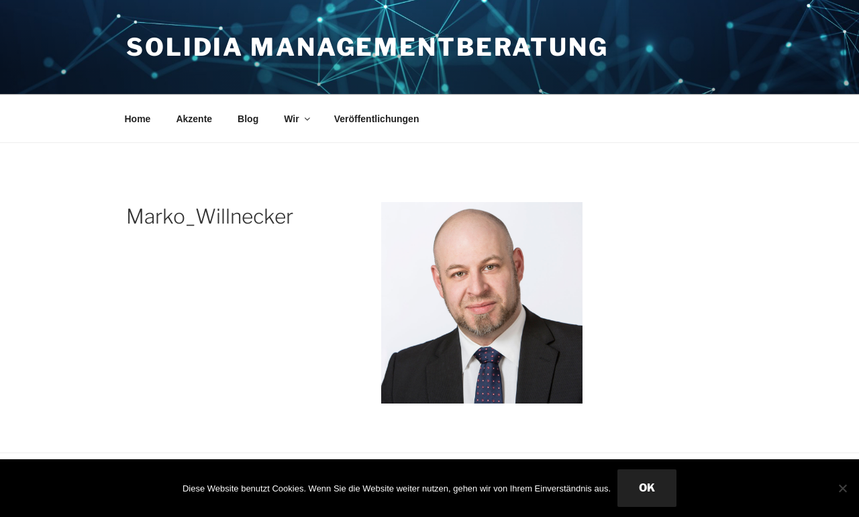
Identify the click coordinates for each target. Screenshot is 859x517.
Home (138, 118)
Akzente (194, 118)
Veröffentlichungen (376, 118)
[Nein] (842, 488)
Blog (248, 118)
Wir (297, 118)
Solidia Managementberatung (367, 47)
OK (647, 487)
